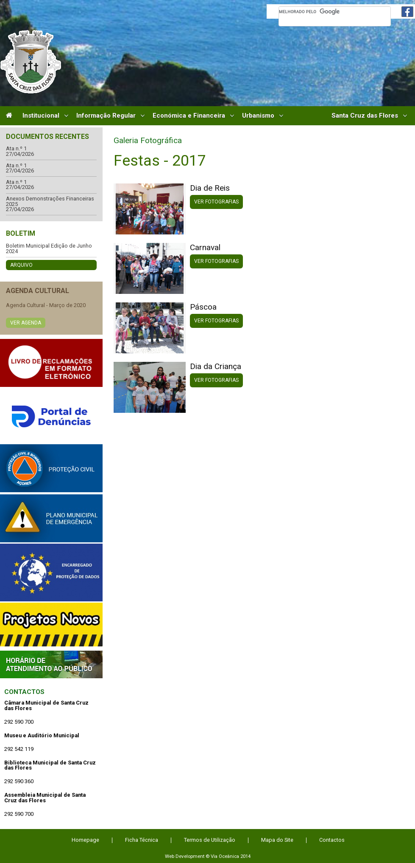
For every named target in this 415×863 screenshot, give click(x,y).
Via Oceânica (225, 856)
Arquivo (21, 265)
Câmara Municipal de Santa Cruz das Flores (30, 62)
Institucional (40, 116)
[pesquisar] (334, 11)
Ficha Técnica (141, 840)
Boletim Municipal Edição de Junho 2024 (49, 248)
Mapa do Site (277, 840)
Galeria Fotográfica (148, 140)
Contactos (24, 692)
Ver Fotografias (216, 202)
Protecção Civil (51, 468)
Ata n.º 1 (16, 149)
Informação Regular (106, 116)
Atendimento (51, 664)
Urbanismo (258, 116)
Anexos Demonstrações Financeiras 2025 (50, 201)
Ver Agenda (25, 323)
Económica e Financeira (189, 116)
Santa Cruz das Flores (364, 116)
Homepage (85, 840)
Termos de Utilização (209, 840)
